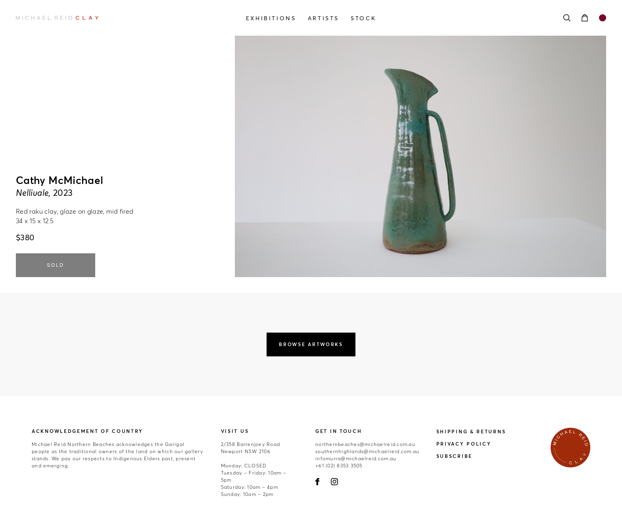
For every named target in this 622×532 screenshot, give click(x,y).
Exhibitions (271, 18)
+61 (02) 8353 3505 (339, 466)
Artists (323, 18)
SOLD (55, 265)
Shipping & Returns (471, 431)
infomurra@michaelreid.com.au (355, 458)
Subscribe (454, 456)
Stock (363, 18)
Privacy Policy (463, 444)
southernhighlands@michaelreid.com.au (367, 451)
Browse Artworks (311, 344)
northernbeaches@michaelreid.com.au (365, 444)
